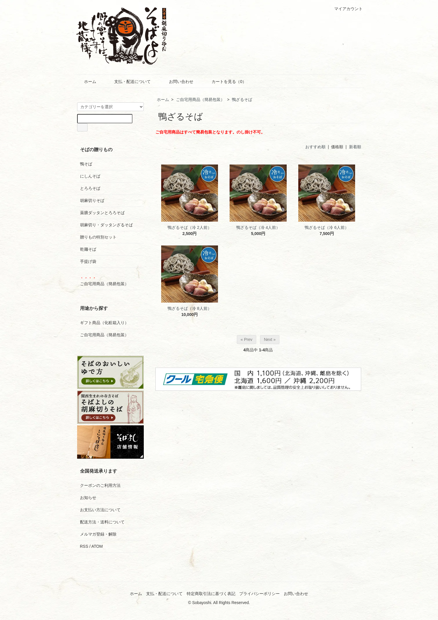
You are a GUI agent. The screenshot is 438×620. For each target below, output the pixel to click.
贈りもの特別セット (98, 237)
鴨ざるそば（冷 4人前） (258, 227)
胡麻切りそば (92, 200)
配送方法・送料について (102, 522)
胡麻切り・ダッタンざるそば (106, 225)
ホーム (86, 81)
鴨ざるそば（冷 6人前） (327, 227)
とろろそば (90, 188)
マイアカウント (345, 8)
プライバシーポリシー (259, 593)
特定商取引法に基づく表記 (211, 593)
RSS (84, 546)
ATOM (97, 546)
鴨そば (86, 164)
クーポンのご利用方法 (100, 485)
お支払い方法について (100, 509)
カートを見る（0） (224, 81)
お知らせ (88, 497)
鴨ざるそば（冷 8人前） (190, 308)
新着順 (355, 146)
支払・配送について (128, 81)
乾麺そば (88, 249)
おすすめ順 (315, 146)
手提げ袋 (88, 261)
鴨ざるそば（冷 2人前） (190, 227)
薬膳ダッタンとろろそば (102, 212)
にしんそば (90, 176)
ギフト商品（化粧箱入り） (104, 322)
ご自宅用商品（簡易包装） (200, 99)
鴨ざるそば (242, 99)
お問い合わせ (177, 81)
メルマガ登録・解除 (98, 534)
